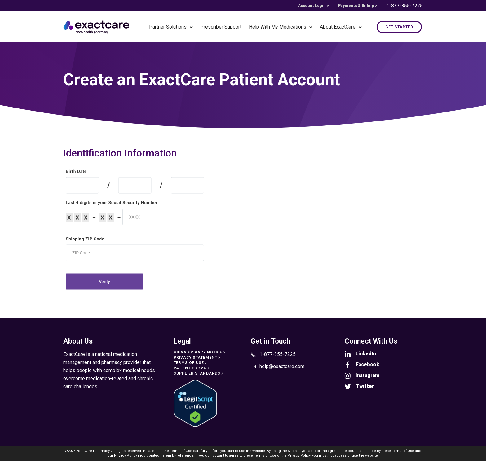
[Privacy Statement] (197, 357)
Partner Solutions (168, 27)
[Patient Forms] (192, 368)
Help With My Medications (277, 27)
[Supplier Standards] (199, 373)
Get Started (399, 27)
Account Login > (313, 5)
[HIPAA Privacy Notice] (200, 352)
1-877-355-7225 (405, 5)
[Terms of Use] (191, 363)
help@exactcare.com (281, 366)
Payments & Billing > (357, 5)
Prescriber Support (220, 27)
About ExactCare (338, 27)
